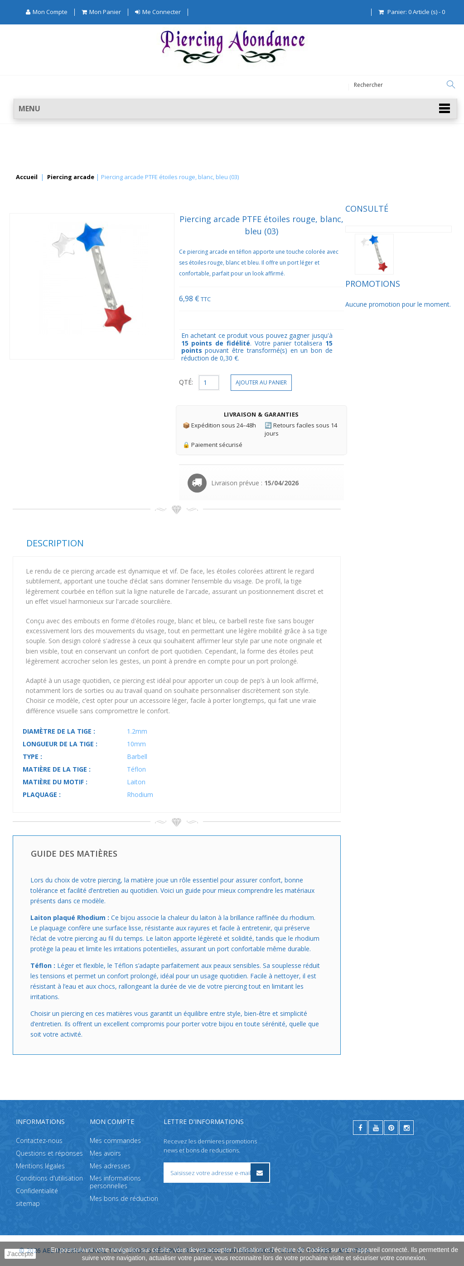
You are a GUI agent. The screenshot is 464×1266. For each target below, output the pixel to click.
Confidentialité (37, 1190)
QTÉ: (297, 382)
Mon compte (112, 1121)
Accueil (27, 177)
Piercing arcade (70, 177)
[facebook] (360, 1127)
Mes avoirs (105, 1153)
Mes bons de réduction (124, 1198)
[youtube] (375, 1127)
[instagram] (406, 1127)
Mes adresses (110, 1165)
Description (165, 543)
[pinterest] (391, 1127)
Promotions (40, 299)
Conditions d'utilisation (49, 1178)
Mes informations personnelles (115, 1182)
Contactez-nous (39, 1140)
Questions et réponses (49, 1153)
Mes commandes (115, 1140)
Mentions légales (40, 1165)
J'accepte (20, 1253)
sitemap (28, 1203)
